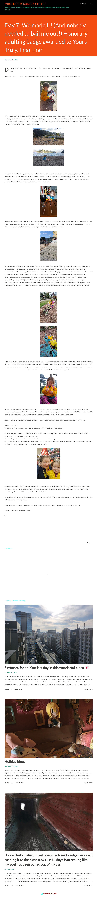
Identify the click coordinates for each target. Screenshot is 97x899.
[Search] (83, 3)
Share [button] (88, 542)
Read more (89, 689)
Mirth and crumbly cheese (25, 3)
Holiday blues (15, 761)
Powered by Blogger (48, 893)
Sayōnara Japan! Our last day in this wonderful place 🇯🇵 (47, 668)
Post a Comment (17, 689)
